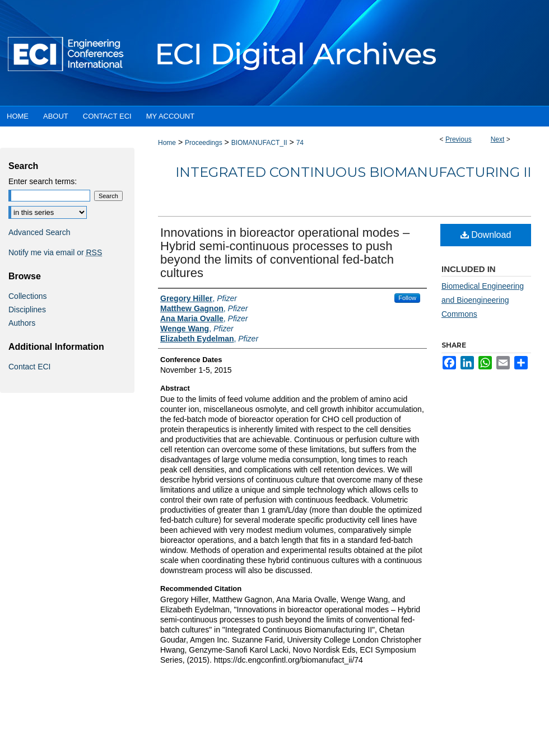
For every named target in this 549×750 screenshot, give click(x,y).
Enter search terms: (42, 181)
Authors (21, 322)
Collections (27, 296)
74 (300, 143)
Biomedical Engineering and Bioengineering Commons (482, 300)
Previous (458, 139)
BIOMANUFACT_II (259, 143)
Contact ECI (29, 366)
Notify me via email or (55, 252)
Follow (407, 297)
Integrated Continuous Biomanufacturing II (353, 172)
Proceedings (203, 143)
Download (485, 235)
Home (167, 143)
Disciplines (27, 309)
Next (498, 139)
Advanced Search (39, 232)
